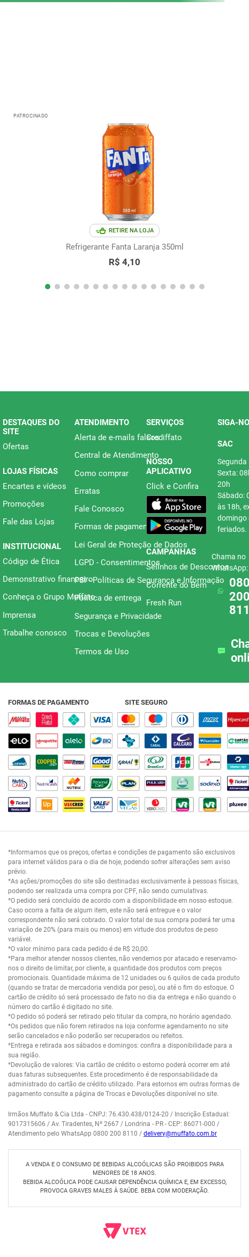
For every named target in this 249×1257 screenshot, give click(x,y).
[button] (47, 286)
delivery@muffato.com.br (180, 1133)
